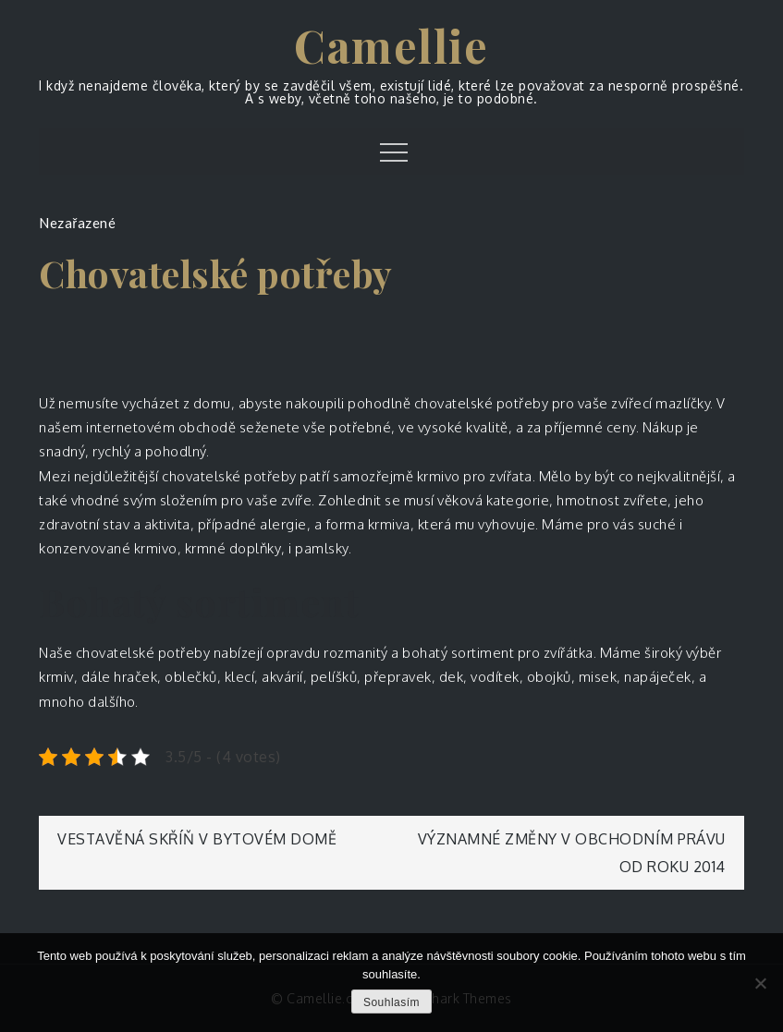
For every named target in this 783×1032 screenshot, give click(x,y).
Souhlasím (391, 1002)
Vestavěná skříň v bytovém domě (196, 839)
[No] (760, 983)
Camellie (391, 45)
